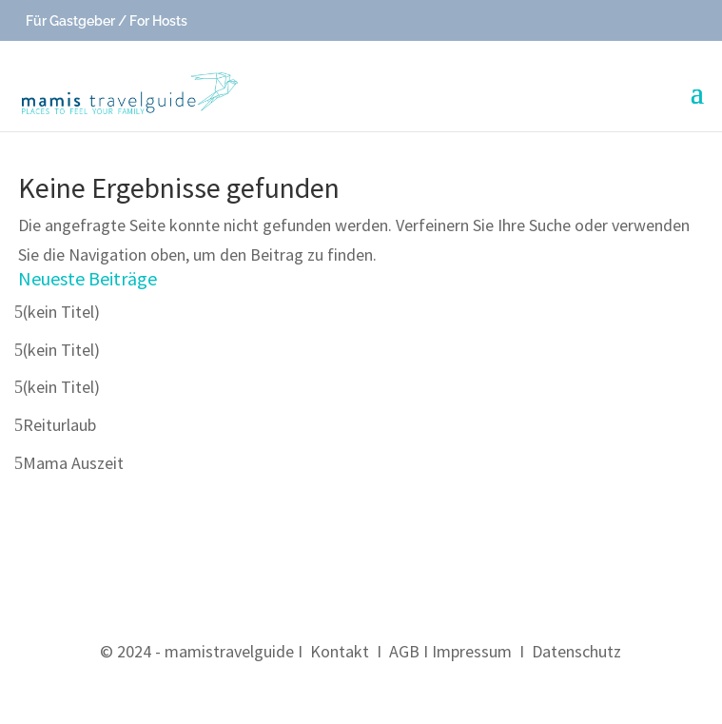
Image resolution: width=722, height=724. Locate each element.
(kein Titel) (61, 312)
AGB (404, 651)
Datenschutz (576, 651)
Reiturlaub (59, 425)
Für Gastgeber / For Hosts (105, 21)
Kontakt (339, 651)
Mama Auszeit (73, 463)
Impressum (472, 651)
